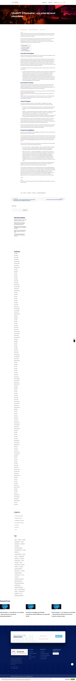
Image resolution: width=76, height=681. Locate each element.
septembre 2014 (17, 488)
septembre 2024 (17, 292)
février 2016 (16, 467)
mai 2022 (15, 346)
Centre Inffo (29, 194)
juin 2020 (15, 391)
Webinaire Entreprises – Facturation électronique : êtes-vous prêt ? (20, 222)
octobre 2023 (16, 313)
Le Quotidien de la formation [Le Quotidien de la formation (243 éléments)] (19, 580)
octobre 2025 (16, 267)
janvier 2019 (16, 422)
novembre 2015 (16, 473)
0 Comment (43, 29)
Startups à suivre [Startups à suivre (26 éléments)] (21, 593)
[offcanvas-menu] (64, 2)
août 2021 (15, 364)
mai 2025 (15, 276)
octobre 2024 (16, 290)
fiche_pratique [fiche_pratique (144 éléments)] (17, 566)
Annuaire (55, 2)
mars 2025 (16, 280)
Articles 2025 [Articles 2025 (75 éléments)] (17, 547)
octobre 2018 (16, 428)
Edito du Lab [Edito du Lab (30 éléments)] (17, 560)
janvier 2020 (16, 401)
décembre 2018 (16, 424)
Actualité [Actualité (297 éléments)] (19, 541)
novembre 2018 (16, 426)
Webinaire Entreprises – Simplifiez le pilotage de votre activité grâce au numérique (20, 229)
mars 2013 (16, 506)
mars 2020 (16, 397)
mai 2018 (15, 436)
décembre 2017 (16, 442)
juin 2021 (15, 368)
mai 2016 (15, 461)
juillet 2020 (16, 389)
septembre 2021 (17, 362)
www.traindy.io (42, 176)
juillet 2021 (16, 366)
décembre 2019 (16, 403)
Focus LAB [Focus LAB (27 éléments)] (22, 566)
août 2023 (15, 317)
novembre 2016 (16, 455)
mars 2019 (16, 418)
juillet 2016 (16, 457)
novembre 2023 (16, 311)
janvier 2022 (16, 354)
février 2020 (16, 399)
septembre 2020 (17, 385)
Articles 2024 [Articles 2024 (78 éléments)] (22, 545)
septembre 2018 (17, 430)
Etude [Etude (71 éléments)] (23, 562)
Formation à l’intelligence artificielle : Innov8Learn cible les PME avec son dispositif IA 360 (38, 616)
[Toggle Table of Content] (29, 47)
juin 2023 (15, 321)
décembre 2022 (16, 333)
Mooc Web (17, 526)
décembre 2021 (16, 356)
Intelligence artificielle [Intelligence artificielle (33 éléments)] (18, 574)
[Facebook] (12, 669)
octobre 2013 (16, 500)
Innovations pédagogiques (41, 194)
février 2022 (16, 352)
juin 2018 (15, 434)
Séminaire (17, 529)
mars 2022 (16, 350)
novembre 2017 (16, 444)
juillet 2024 (16, 296)
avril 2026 (15, 255)
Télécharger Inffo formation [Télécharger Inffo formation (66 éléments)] (19, 597)
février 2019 (16, 420)
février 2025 (16, 282)
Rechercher (14, 207)
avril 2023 (15, 325)
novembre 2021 (16, 358)
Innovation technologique (25, 48)
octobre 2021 (16, 360)
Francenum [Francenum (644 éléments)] (21, 568)
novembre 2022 (16, 335)
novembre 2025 (16, 265)
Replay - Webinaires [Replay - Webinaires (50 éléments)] (22, 591)
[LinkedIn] (17, 669)
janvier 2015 (16, 486)
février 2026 (16, 259)
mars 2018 (16, 440)
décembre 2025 (16, 263)
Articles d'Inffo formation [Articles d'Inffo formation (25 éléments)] (18, 549)
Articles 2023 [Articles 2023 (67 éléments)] (17, 545)
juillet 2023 (16, 319)
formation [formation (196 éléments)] (16, 568)
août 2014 (15, 490)
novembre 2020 (16, 381)
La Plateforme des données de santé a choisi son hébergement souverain (19, 236)
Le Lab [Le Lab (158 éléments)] (22, 576)
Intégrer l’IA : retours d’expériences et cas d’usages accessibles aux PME (20, 233)
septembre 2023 (17, 315)
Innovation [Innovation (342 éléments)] (22, 572)
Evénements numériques (19, 524)
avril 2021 (15, 372)
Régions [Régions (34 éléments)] (16, 593)
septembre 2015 (17, 477)
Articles (24, 194)
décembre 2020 (16, 379)
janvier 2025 (16, 284)
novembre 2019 (16, 405)
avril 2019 (15, 416)
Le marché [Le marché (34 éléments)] (16, 578)
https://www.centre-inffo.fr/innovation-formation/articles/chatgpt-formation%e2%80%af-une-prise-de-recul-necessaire (38, 184)
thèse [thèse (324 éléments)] (21, 595)
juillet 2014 (16, 492)
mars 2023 (16, 327)
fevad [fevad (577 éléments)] (21, 564)
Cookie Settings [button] (67, 679)
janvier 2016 (16, 469)
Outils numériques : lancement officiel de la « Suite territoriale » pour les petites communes (19, 225)
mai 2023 (15, 323)
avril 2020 (15, 395)
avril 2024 (15, 302)
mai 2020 (15, 393)
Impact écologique (24, 51)
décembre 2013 (16, 496)
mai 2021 (15, 370)
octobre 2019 (16, 407)
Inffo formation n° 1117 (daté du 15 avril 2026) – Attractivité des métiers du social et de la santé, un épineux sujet (63, 616)
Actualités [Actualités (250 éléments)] (23, 541)
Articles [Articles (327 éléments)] (22, 543)
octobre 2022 (16, 337)
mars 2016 (16, 465)
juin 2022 (15, 344)
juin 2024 (15, 298)
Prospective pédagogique (26, 52)
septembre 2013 (17, 502)
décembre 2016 (16, 453)
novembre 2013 (16, 498)
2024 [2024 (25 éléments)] (15, 541)
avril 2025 (15, 278)
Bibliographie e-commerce (19, 522)
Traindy (22, 179)
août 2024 (15, 294)
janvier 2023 (16, 331)
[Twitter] (14, 669)
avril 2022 (15, 348)
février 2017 (16, 451)
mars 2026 (16, 257)
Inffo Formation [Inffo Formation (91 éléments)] (17, 572)
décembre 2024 (16, 286)
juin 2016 (15, 459)
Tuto (16, 531)
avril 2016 (15, 463)
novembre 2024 (16, 288)
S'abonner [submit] (59, 637)
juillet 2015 (16, 479)
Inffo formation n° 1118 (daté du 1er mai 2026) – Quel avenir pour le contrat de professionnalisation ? (12, 616)
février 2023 (16, 329)
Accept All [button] (72, 679)
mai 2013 (15, 504)
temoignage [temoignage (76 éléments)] (16, 595)
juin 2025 (15, 274)
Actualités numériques (34, 29)
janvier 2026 (16, 261)
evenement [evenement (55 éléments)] (16, 564)
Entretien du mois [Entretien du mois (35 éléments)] (17, 562)
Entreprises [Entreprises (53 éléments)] (22, 560)
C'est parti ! (56, 654)
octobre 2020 (16, 383)
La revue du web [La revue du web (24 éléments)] (17, 576)
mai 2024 (15, 300)
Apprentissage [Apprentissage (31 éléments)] (17, 543)
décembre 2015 (16, 471)
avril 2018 (15, 438)
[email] (47, 637)
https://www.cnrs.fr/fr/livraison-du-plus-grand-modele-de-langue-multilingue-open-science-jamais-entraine (37, 96)
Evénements (45, 2)
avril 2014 (15, 494)
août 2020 (15, 387)
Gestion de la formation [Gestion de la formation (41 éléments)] (18, 570)
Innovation (34, 194)
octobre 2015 (16, 475)
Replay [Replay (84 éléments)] (16, 591)
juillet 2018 (16, 432)
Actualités (51, 2)
